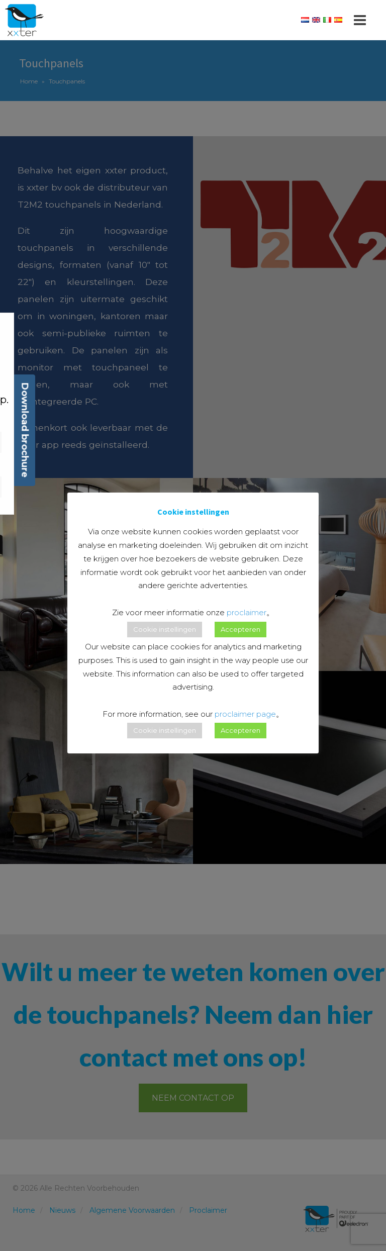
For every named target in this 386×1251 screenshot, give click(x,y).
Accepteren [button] (240, 629)
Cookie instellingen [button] (164, 629)
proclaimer (246, 612)
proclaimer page (245, 714)
